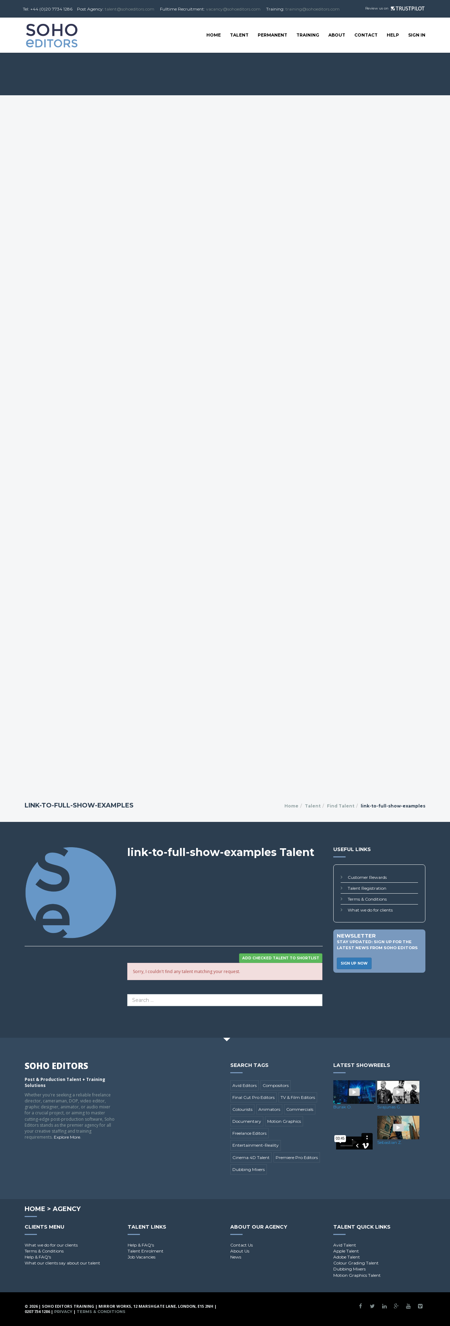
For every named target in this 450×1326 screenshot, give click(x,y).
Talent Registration (367, 888)
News (235, 1257)
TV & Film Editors (298, 1097)
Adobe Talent (346, 1257)
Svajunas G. (389, 1106)
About (336, 35)
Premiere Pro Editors (297, 1157)
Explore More (67, 1137)
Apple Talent (346, 1251)
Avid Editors (244, 1085)
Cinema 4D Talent (251, 1157)
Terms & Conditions (367, 899)
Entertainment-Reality (255, 1145)
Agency (67, 1209)
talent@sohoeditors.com (129, 9)
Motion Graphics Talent (357, 1275)
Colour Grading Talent (356, 1263)
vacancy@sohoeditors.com (233, 9)
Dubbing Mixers (248, 1169)
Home (213, 35)
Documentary (246, 1121)
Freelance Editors (249, 1133)
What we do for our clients (51, 1245)
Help (393, 35)
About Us (239, 1251)
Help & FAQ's (38, 1257)
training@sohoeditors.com (312, 9)
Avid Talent (344, 1245)
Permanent (272, 35)
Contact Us (241, 1245)
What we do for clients (370, 910)
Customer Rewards (367, 877)
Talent (239, 35)
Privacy (63, 1311)
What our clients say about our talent (62, 1263)
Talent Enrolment (145, 1251)
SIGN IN (416, 35)
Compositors (276, 1085)
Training (307, 35)
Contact (366, 35)
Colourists (242, 1109)
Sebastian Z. (389, 1142)
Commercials (299, 1109)
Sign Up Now (354, 963)
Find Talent (340, 806)
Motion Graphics (284, 1121)
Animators (269, 1109)
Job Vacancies (141, 1257)
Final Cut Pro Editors (253, 1097)
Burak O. (342, 1106)
